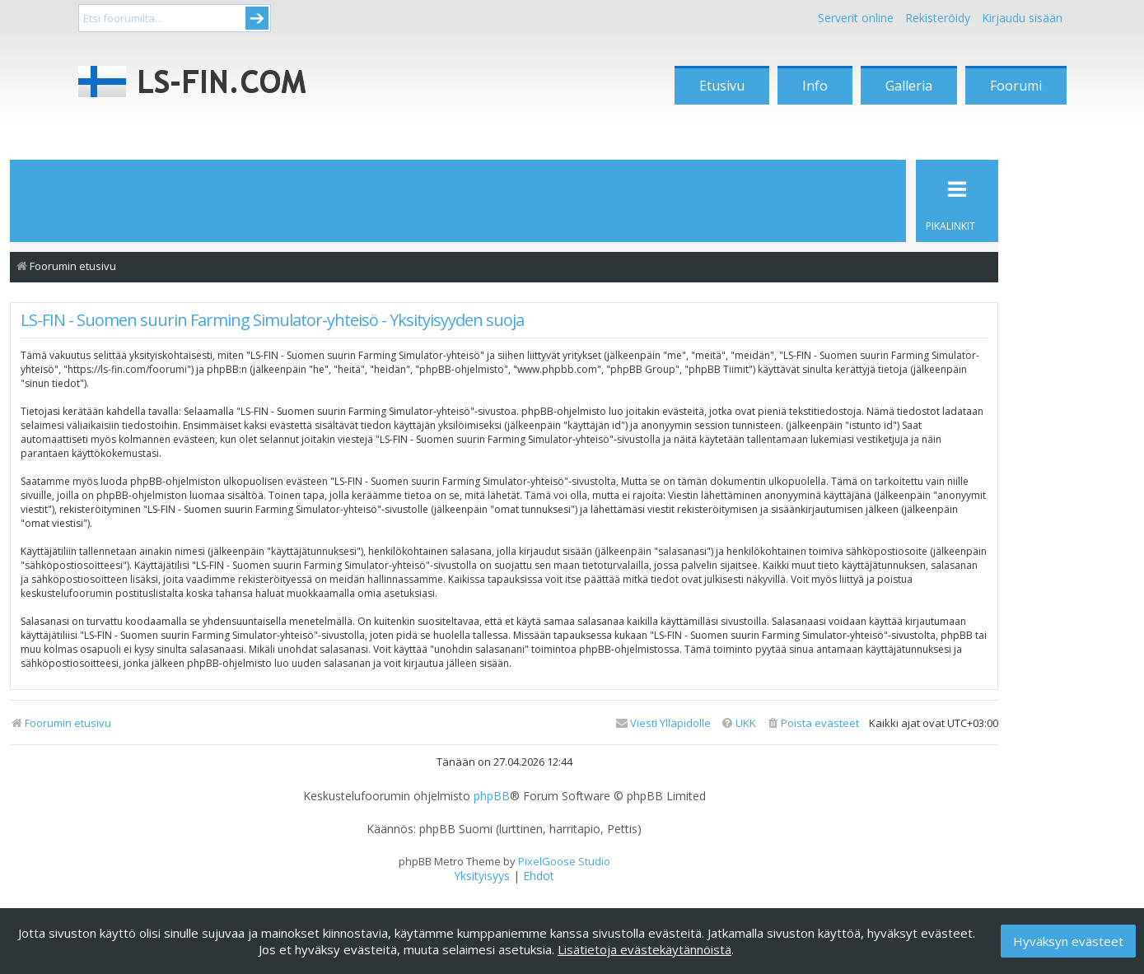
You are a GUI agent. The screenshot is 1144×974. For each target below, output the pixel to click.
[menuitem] (812, 723)
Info (815, 86)
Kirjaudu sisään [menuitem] (1022, 18)
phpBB (492, 796)
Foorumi (1016, 86)
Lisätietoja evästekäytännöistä (644, 949)
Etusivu (722, 86)
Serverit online (856, 18)
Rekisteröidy (937, 18)
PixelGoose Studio (564, 861)
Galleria (908, 86)
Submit (257, 18)
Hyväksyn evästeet (1068, 941)
